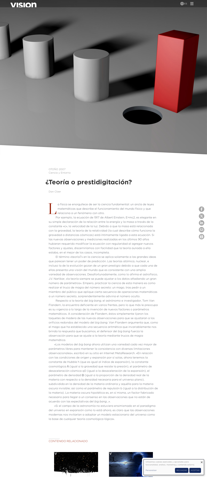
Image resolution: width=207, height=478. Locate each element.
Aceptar (195, 470)
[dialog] (174, 467)
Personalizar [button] (151, 470)
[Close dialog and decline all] (201, 461)
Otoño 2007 (57, 169)
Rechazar (181, 470)
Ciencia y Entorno (60, 172)
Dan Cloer (55, 191)
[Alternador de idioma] (182, 3)
